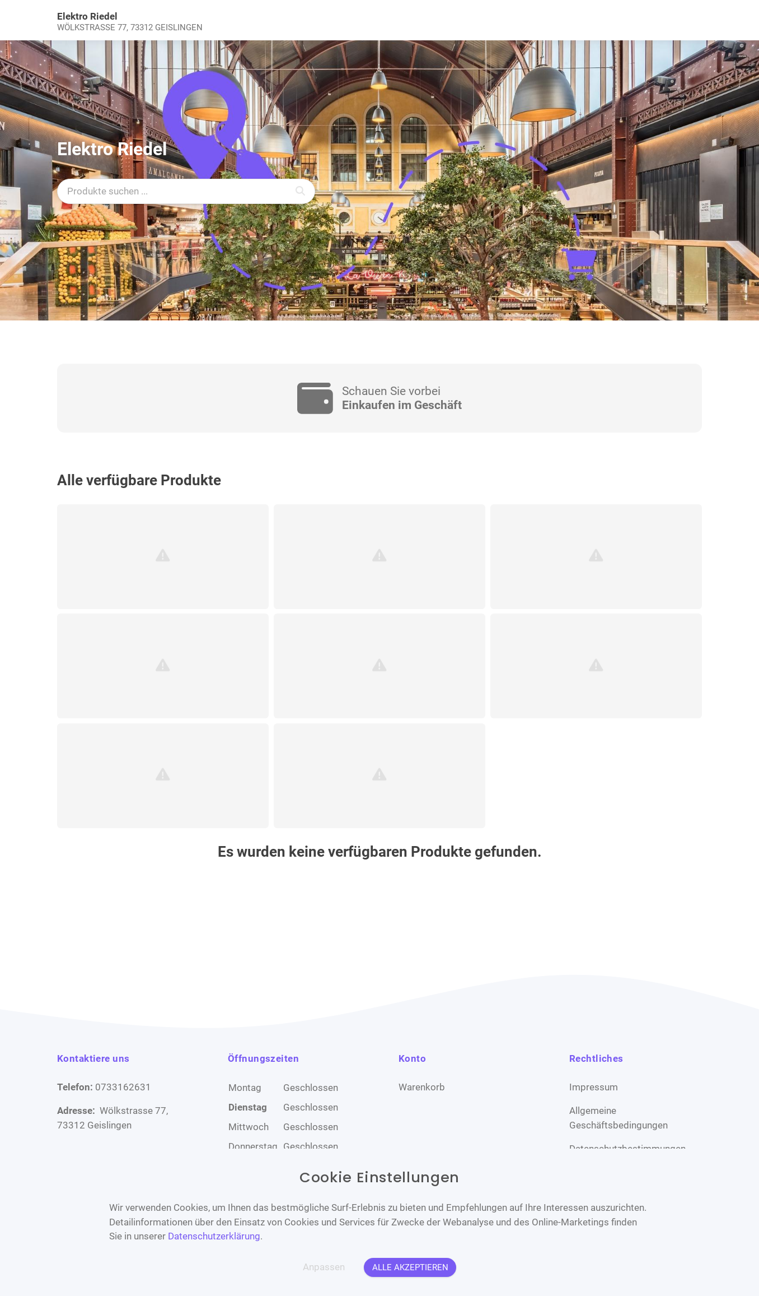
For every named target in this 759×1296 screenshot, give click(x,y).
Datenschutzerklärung (214, 1236)
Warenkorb (422, 1087)
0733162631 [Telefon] (123, 1087)
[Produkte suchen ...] (186, 191)
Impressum (593, 1087)
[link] (299, 20)
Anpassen (324, 1266)
